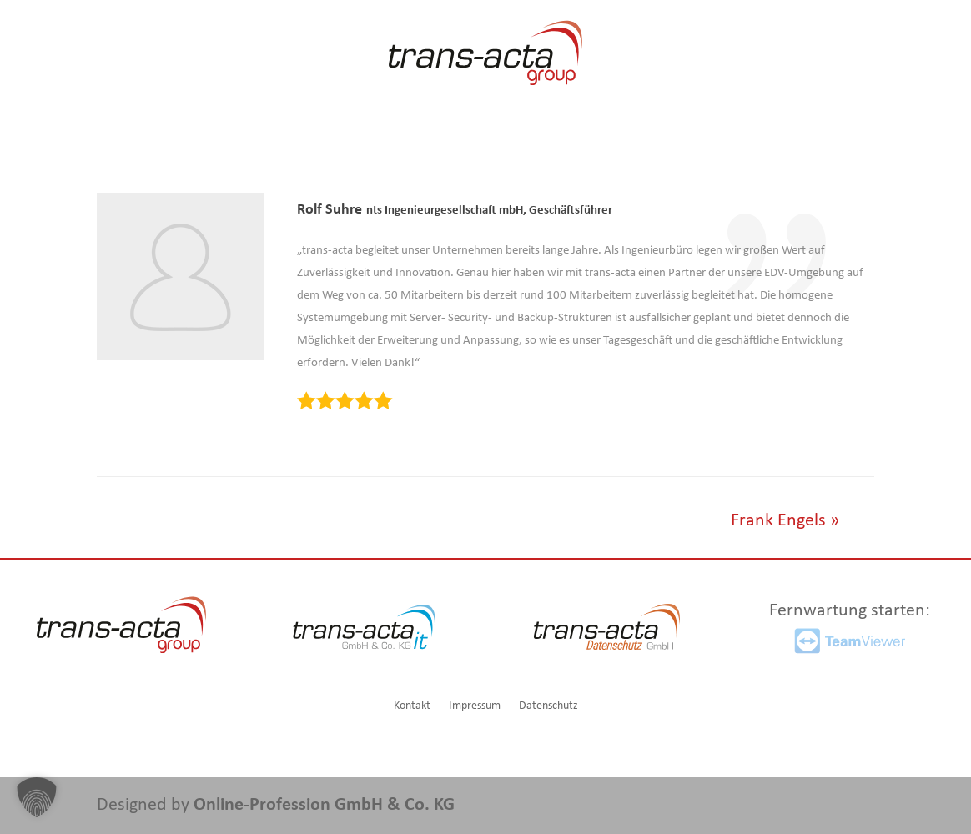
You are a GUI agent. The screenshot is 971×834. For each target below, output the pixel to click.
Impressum (475, 706)
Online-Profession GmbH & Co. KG (324, 805)
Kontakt (412, 706)
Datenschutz (548, 706)
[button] (36, 797)
